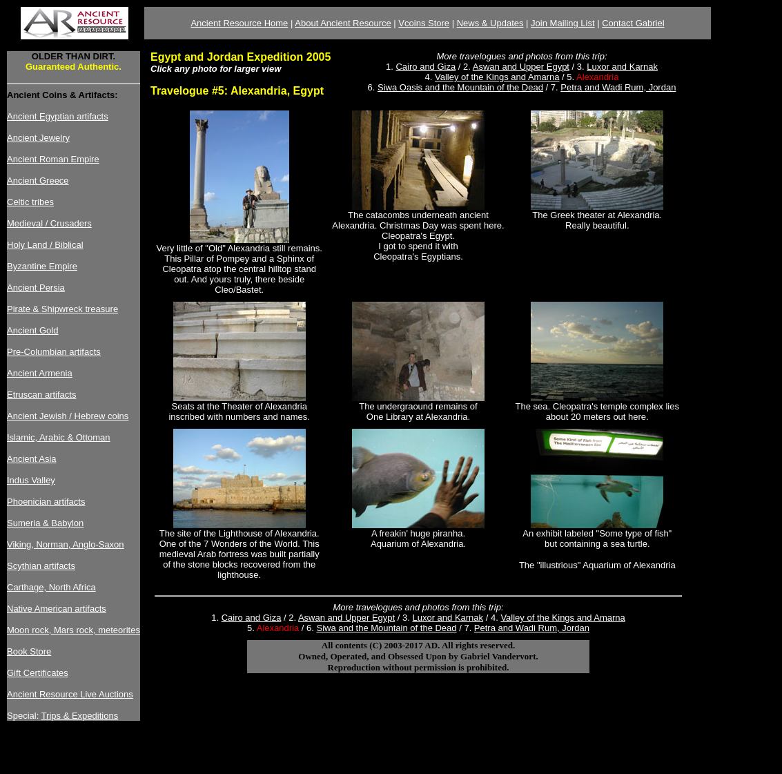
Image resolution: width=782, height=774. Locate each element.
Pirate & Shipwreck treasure (62, 309)
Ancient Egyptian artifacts (57, 116)
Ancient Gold (32, 330)
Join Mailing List (563, 23)
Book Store (29, 651)
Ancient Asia (32, 459)
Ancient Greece (38, 180)
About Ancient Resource (343, 23)
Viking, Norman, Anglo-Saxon (65, 544)
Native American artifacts (56, 608)
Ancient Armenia (39, 373)
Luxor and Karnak (622, 66)
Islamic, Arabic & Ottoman (58, 437)
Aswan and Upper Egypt (521, 66)
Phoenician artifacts (46, 501)
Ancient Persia (36, 287)
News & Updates (490, 23)
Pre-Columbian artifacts (54, 352)
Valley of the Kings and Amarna (497, 77)
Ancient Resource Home (239, 23)
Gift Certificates (37, 673)
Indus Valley (31, 480)
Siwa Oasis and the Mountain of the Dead (460, 87)
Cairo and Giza (425, 66)
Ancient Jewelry (38, 138)
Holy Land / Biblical (45, 245)
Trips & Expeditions (80, 715)
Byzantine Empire (42, 266)
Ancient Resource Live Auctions (70, 694)
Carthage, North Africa (51, 587)
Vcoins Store (423, 23)
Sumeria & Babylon (45, 523)
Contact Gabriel (633, 23)
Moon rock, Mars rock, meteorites (73, 630)
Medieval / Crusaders (49, 223)
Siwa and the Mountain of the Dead (386, 628)
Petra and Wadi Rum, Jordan (618, 87)
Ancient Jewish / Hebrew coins (67, 416)
